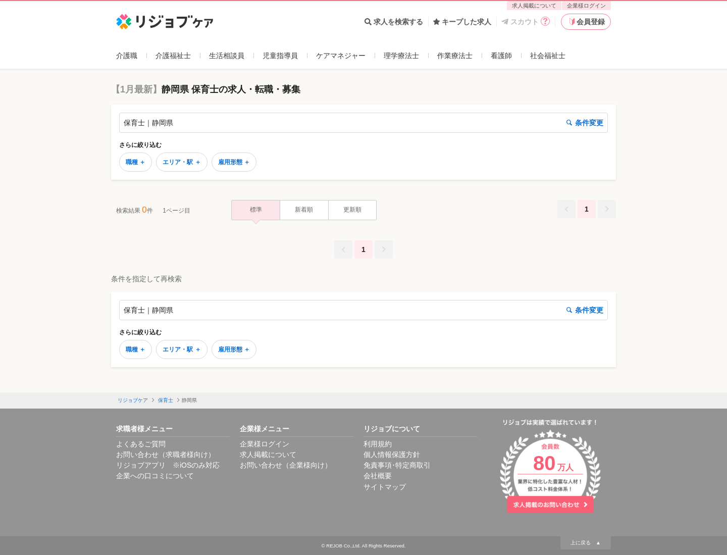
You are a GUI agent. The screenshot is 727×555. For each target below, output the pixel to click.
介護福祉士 (173, 56)
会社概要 (378, 476)
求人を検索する (394, 22)
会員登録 (586, 22)
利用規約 (378, 444)
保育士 (165, 400)
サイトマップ (385, 487)
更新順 (352, 209)
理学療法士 (401, 56)
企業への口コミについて (155, 476)
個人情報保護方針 (392, 454)
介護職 (126, 56)
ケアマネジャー (341, 56)
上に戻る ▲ (585, 542)
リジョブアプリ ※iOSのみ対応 (168, 465)
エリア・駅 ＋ (181, 162)
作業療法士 (455, 56)
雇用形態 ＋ (234, 162)
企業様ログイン (586, 6)
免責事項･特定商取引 (397, 465)
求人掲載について (534, 6)
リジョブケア (133, 400)
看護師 (501, 56)
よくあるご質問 (141, 444)
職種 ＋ (135, 162)
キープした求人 (462, 22)
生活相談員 (226, 56)
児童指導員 (280, 56)
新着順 (304, 209)
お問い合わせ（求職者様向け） (165, 454)
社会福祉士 (547, 56)
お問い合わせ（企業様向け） (286, 465)
